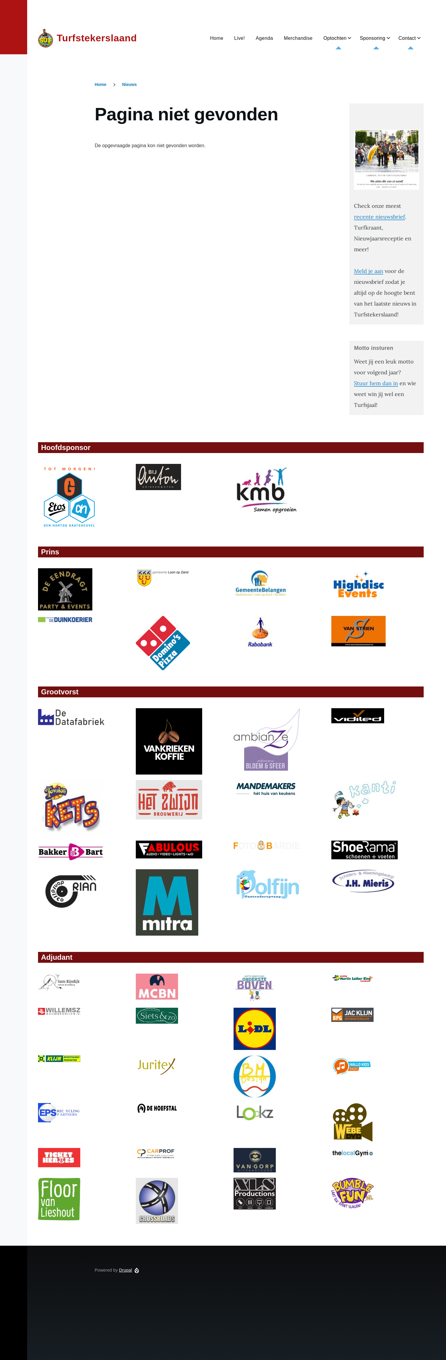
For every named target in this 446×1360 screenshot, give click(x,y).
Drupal (125, 1270)
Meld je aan (368, 271)
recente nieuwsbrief (379, 216)
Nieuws (129, 84)
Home (101, 84)
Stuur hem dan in (376, 383)
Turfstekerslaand (97, 38)
